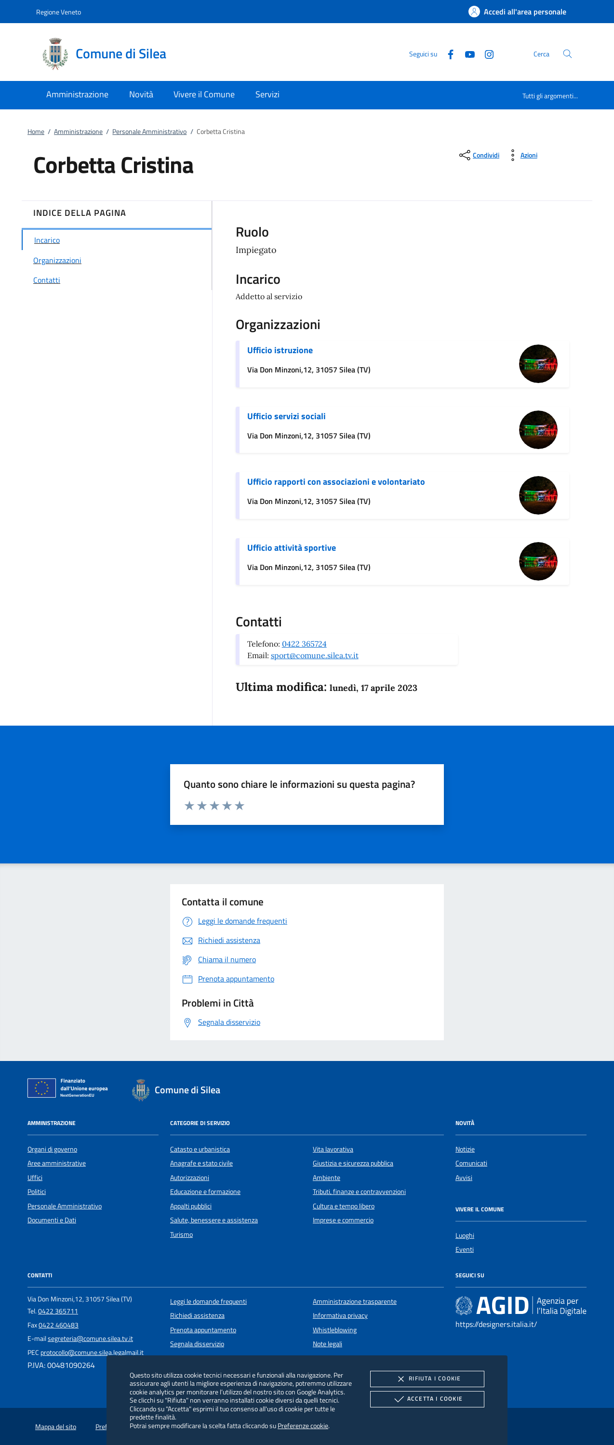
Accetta (427, 1399)
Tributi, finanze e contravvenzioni (359, 1191)
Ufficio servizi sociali (286, 416)
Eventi (464, 1249)
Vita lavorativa (333, 1149)
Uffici (34, 1177)
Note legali (327, 1344)
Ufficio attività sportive (291, 547)
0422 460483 (59, 1325)
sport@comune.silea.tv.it (315, 655)
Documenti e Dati (51, 1220)
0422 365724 (304, 644)
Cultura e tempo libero (343, 1206)
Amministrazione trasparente (355, 1301)
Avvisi (463, 1177)
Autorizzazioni (189, 1177)
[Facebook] (446, 53)
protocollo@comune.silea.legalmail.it (92, 1352)
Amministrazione (78, 131)
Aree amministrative (56, 1163)
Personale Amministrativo (149, 131)
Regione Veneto (58, 12)
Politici (36, 1191)
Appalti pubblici (191, 1206)
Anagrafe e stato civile (201, 1163)
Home (35, 131)
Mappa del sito (55, 1426)
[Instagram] (485, 53)
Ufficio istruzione (280, 350)
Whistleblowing (335, 1330)
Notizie (465, 1149)
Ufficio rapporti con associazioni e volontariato (336, 481)
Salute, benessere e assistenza (214, 1220)
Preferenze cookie (303, 1425)
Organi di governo (52, 1149)
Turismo (181, 1234)
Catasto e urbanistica (200, 1149)
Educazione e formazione (205, 1191)
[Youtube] (466, 53)
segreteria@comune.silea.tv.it (90, 1338)
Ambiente (326, 1177)
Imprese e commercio (343, 1220)
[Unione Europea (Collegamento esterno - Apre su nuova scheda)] (70, 1089)
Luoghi (464, 1235)
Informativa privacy (340, 1315)
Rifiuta (427, 1379)
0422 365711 (58, 1311)
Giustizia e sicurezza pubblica (353, 1163)
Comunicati (471, 1163)
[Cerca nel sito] (567, 53)
